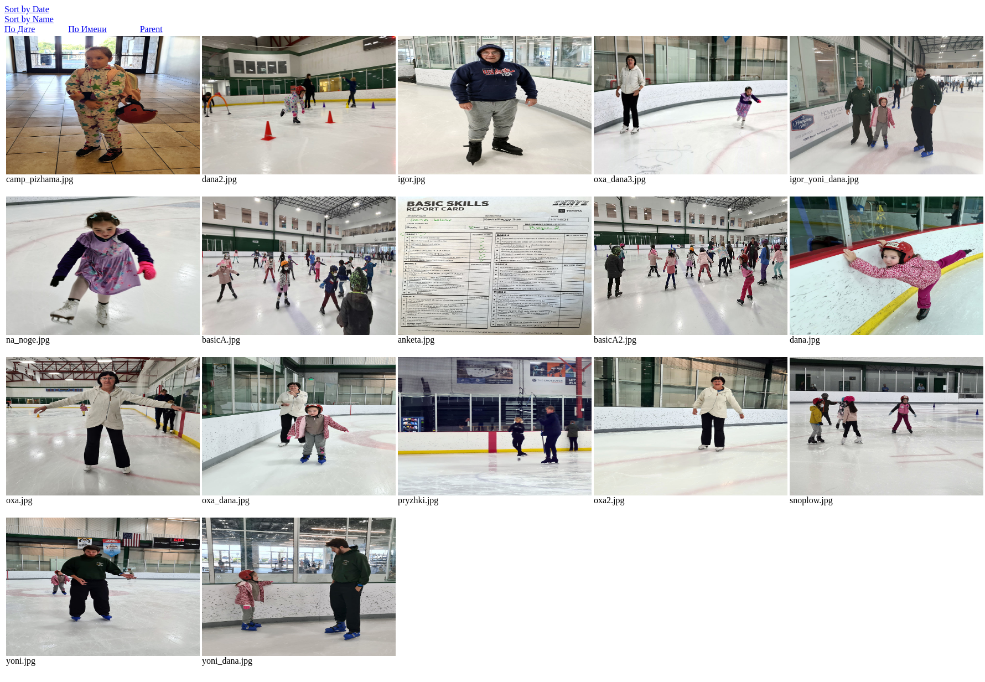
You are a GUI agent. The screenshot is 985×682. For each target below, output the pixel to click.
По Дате (19, 29)
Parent (151, 29)
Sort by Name (29, 19)
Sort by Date (26, 9)
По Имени (87, 29)
